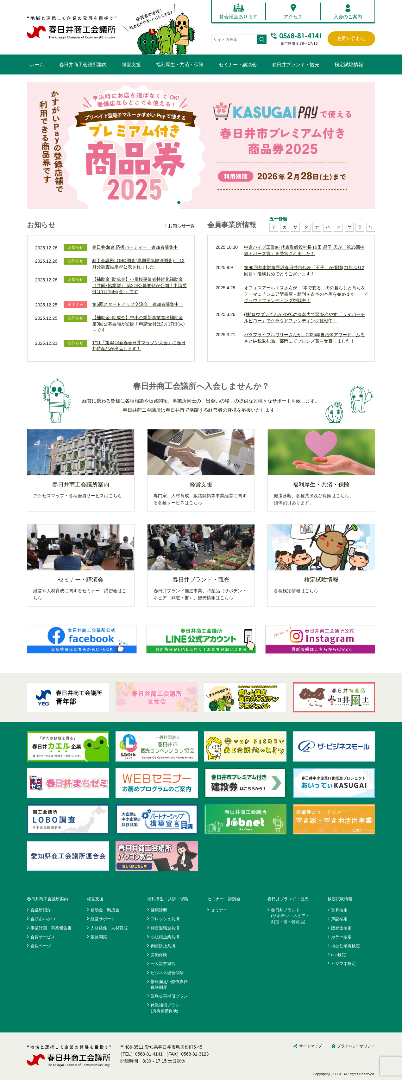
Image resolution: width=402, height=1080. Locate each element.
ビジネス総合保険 (167, 972)
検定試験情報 (349, 64)
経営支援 (131, 64)
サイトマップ (310, 1046)
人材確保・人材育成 (109, 928)
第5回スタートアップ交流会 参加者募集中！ (137, 304)
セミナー (219, 910)
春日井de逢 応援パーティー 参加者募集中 (135, 247)
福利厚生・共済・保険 (180, 64)
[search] (233, 39)
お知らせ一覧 (181, 225)
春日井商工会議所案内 (83, 64)
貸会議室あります (238, 16)
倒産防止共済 (163, 945)
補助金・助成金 (105, 910)
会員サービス (42, 937)
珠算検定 (339, 910)
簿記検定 (339, 918)
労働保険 (159, 954)
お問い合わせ (351, 38)
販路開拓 (99, 937)
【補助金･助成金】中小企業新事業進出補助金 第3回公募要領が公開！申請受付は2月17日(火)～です (138, 323)
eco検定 (338, 954)
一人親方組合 (163, 963)
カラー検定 (341, 937)
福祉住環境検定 (345, 945)
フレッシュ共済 (165, 918)
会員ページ (40, 945)
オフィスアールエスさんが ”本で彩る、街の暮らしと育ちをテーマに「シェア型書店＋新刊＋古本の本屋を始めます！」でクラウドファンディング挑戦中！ (306, 294)
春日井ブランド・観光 (295, 64)
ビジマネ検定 (343, 963)
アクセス (293, 16)
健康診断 (159, 910)
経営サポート (103, 918)
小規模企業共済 (165, 937)
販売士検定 (341, 928)
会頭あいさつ (42, 918)
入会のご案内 (348, 16)
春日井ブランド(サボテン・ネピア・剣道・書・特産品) (290, 916)
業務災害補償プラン (169, 996)
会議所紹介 (40, 910)
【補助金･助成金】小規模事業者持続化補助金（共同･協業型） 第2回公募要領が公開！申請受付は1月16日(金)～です (139, 285)
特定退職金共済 (165, 928)
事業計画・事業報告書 (51, 928)
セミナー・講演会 (238, 64)
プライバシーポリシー (356, 1046)
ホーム (37, 64)
